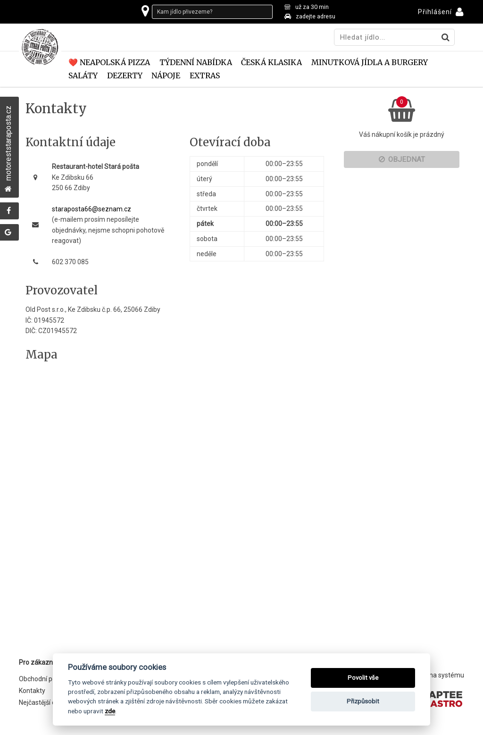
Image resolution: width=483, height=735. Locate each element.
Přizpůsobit (363, 701)
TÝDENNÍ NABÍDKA (195, 62)
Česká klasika (271, 62)
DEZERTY (124, 75)
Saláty (83, 75)
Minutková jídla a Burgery (369, 62)
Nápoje (165, 75)
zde (110, 711)
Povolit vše (363, 677)
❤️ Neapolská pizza (109, 62)
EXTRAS (205, 75)
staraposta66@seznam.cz (91, 209)
